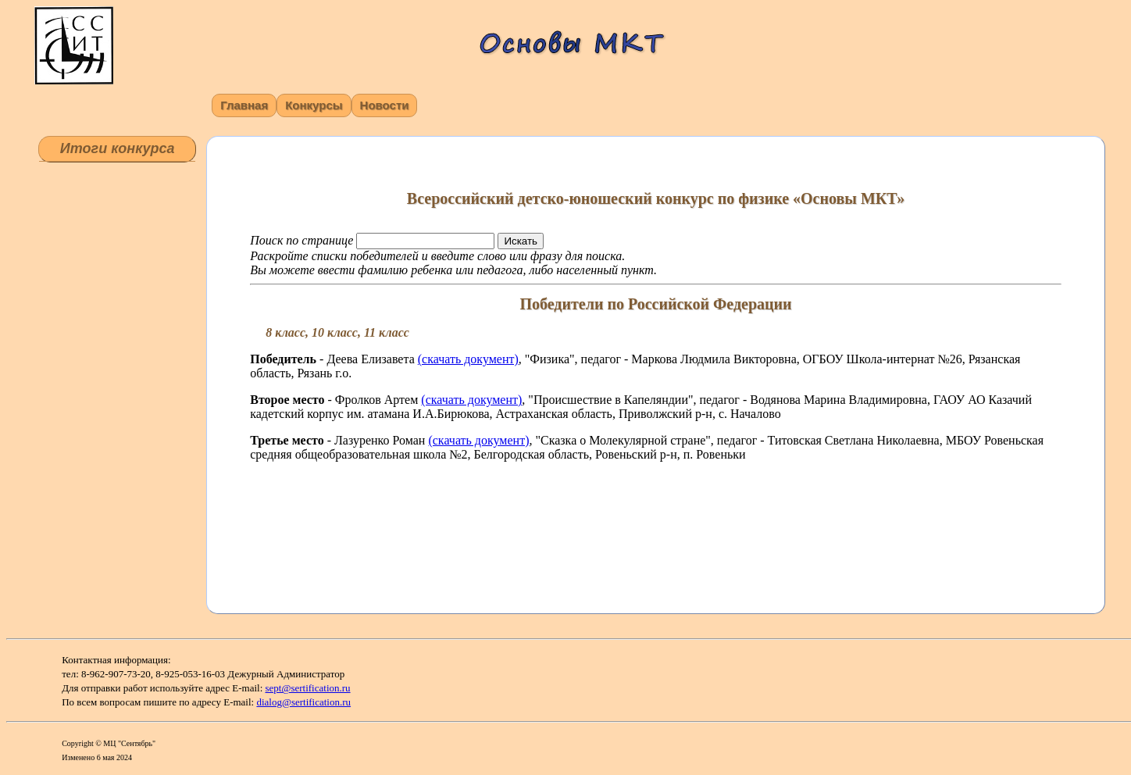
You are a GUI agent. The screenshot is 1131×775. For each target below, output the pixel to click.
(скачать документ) (468, 359)
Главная (244, 105)
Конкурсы (313, 105)
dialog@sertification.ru (303, 702)
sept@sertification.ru (308, 688)
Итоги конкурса (117, 148)
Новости (384, 105)
